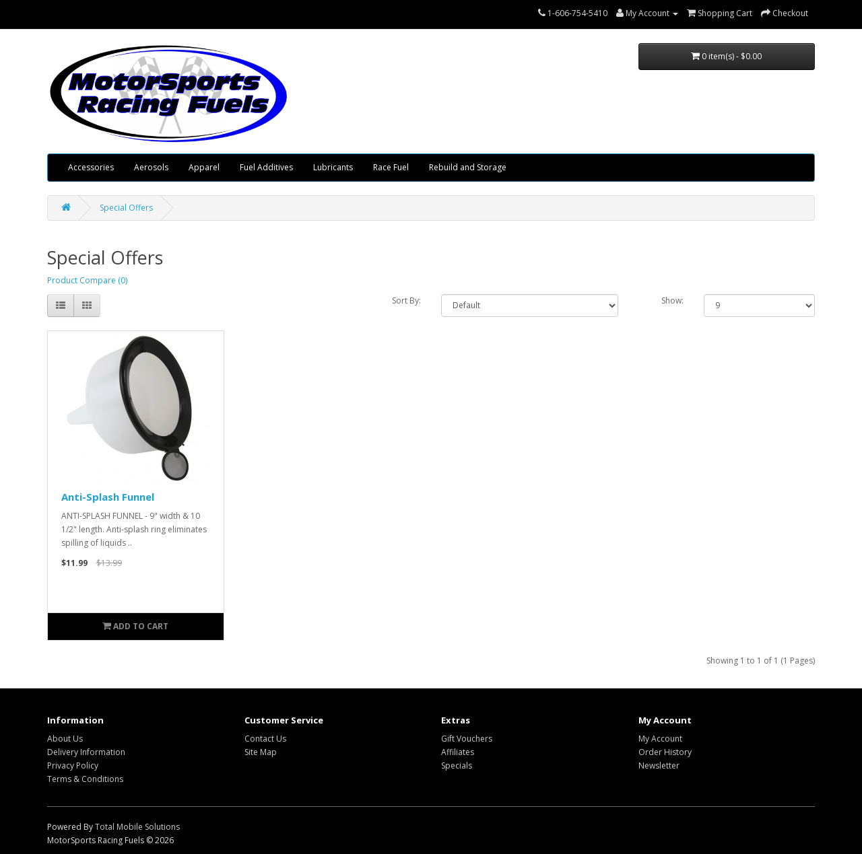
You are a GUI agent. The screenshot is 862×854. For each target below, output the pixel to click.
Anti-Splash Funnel (107, 496)
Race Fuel (391, 167)
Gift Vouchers (466, 738)
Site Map (260, 752)
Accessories (91, 167)
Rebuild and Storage (467, 167)
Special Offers (126, 207)
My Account (660, 738)
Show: (672, 300)
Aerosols (151, 167)
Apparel (204, 167)
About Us (65, 738)
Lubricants (333, 167)
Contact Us (265, 738)
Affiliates (457, 752)
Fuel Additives (266, 167)
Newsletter (658, 765)
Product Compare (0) (87, 280)
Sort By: (406, 300)
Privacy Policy (72, 765)
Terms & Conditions (85, 779)
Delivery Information (86, 752)
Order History (665, 752)
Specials (456, 765)
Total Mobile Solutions (137, 826)
